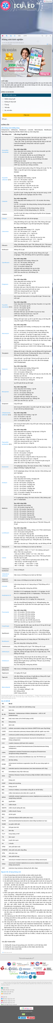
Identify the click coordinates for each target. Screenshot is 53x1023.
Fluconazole (5, 612)
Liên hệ (4, 997)
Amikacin (4, 482)
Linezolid (4, 586)
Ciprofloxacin (5, 262)
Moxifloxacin (5, 641)
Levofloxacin (5, 533)
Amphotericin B (6, 595)
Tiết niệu (6, 108)
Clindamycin (5, 660)
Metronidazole (6, 687)
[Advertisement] (26, 22)
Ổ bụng (6, 105)
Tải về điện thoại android (9, 1004)
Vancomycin (5, 333)
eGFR (25, 36)
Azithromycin (5, 651)
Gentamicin (5, 467)
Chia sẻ (49, 44)
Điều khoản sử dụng (7, 990)
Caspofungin (5, 626)
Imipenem (5, 369)
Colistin (4, 557)
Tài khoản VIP (6, 993)
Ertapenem (5, 284)
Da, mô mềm (8, 110)
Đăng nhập (48, 1)
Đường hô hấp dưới (10, 102)
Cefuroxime (5, 231)
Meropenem (5, 391)
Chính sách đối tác (7, 992)
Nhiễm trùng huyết (9, 99)
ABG (19, 36)
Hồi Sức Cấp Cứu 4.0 (8, 999)
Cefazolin (4, 201)
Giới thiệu (5, 988)
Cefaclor (4, 218)
